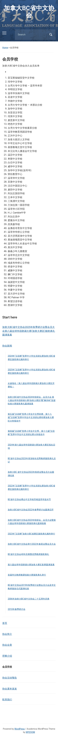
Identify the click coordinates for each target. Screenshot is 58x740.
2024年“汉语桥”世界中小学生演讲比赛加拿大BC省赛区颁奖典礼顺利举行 (31, 357)
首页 (4, 623)
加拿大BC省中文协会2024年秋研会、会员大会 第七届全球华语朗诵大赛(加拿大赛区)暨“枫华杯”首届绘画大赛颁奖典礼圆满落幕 (31, 400)
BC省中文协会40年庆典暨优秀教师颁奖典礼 (28, 554)
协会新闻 (7, 345)
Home (5, 47)
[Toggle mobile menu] (4, 33)
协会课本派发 (9, 688)
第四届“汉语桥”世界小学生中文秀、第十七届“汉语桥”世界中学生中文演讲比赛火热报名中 (31, 433)
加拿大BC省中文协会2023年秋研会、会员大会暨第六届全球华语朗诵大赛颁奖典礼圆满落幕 (32, 522)
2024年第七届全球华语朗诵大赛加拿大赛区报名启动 (31, 446)
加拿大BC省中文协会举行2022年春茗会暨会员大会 (32, 544)
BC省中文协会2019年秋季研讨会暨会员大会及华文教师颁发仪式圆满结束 (32, 587)
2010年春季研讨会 (16, 609)
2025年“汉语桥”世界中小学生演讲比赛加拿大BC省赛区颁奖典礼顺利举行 (31, 371)
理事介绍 (7, 655)
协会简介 (7, 634)
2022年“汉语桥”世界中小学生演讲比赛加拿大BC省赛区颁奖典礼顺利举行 (31, 487)
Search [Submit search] (51, 34)
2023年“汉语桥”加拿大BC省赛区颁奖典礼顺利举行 (31, 534)
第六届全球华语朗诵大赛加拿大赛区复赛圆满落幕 (31, 564)
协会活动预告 (9, 677)
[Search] (31, 34)
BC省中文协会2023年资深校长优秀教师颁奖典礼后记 (32, 460)
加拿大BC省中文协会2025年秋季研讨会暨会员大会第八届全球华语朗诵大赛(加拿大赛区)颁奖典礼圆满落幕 (28, 331)
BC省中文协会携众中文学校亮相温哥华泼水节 (29, 499)
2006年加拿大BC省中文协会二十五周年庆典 (28, 599)
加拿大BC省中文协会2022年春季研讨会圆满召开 (30, 509)
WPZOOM (30, 732)
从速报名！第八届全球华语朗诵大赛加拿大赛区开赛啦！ (31, 385)
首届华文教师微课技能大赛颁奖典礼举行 (27, 575)
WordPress (19, 729)
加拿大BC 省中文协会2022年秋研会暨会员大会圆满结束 (31, 474)
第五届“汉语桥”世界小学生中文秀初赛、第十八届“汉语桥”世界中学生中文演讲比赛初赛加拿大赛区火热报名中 (31, 417)
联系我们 (7, 699)
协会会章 (7, 644)
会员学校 (7, 666)
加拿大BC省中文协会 (29, 12)
